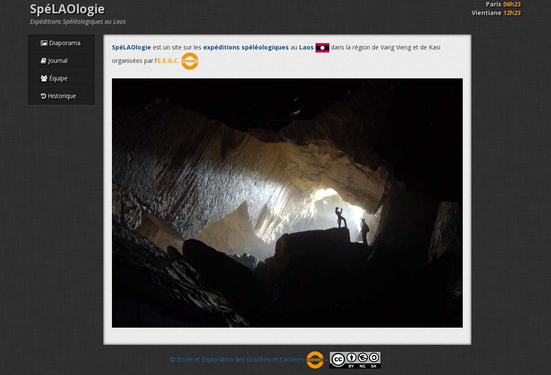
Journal (54, 60)
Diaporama (60, 43)
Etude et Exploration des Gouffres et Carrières (247, 359)
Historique (58, 96)
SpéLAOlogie (67, 8)
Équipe (54, 78)
